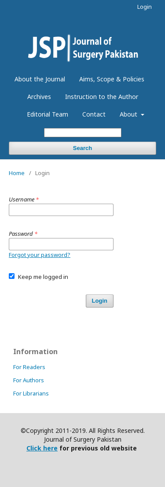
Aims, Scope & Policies (111, 79)
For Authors (28, 380)
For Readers (29, 367)
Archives (39, 96)
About (129, 114)
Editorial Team (47, 114)
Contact (94, 114)
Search (82, 148)
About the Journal (40, 79)
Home (17, 173)
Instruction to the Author (101, 96)
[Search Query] (82, 132)
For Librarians (31, 393)
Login (144, 7)
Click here (42, 448)
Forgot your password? (39, 255)
